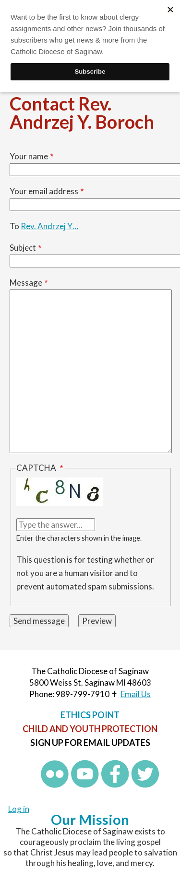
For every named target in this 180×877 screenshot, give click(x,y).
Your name (29, 156)
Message (26, 283)
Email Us (135, 694)
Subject (23, 248)
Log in (18, 809)
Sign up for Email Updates (90, 742)
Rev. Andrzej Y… (49, 226)
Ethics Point (90, 715)
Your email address (44, 191)
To (14, 226)
